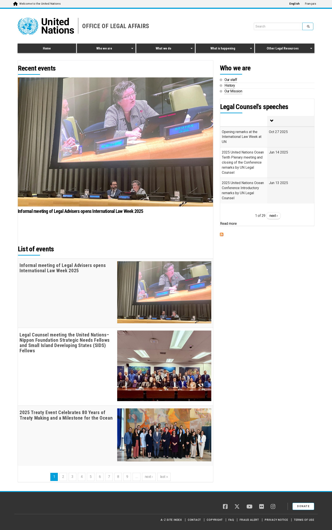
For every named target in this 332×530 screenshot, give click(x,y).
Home (47, 48)
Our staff (230, 80)
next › (149, 477)
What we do (164, 49)
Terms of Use (304, 519)
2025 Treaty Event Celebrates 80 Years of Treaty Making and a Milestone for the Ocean (66, 415)
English (294, 3)
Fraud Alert (249, 519)
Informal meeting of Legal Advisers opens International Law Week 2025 (80, 211)
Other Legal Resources (283, 49)
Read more (228, 223)
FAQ (231, 519)
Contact (194, 519)
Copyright (215, 519)
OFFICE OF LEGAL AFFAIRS (115, 26)
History (229, 85)
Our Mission (233, 91)
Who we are (105, 49)
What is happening (224, 49)
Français (310, 3)
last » (164, 477)
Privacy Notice (276, 519)
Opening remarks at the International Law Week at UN (241, 137)
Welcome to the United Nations (40, 3)
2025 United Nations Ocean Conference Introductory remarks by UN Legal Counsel (243, 190)
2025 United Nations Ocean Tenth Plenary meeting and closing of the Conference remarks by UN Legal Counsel (243, 162)
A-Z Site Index (171, 519)
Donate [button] (303, 506)
